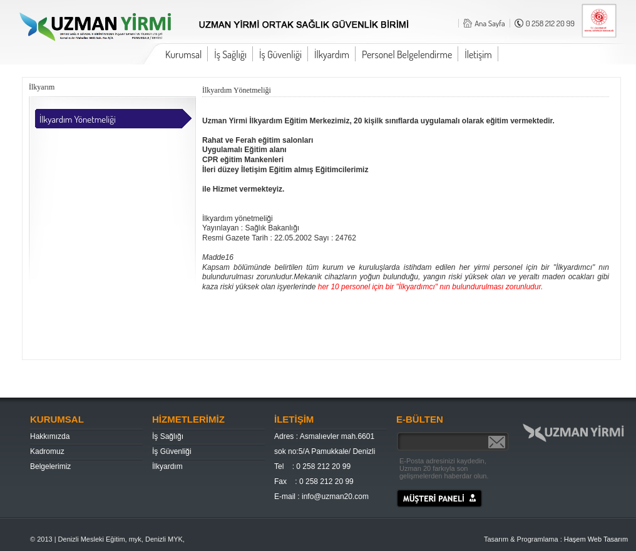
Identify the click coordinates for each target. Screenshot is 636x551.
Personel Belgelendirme (407, 54)
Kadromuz (47, 451)
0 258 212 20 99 (550, 23)
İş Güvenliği (280, 54)
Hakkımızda (49, 436)
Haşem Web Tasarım (596, 539)
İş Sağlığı (230, 54)
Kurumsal (183, 54)
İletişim (478, 54)
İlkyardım (331, 54)
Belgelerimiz (50, 466)
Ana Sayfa (489, 23)
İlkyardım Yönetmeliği (77, 119)
